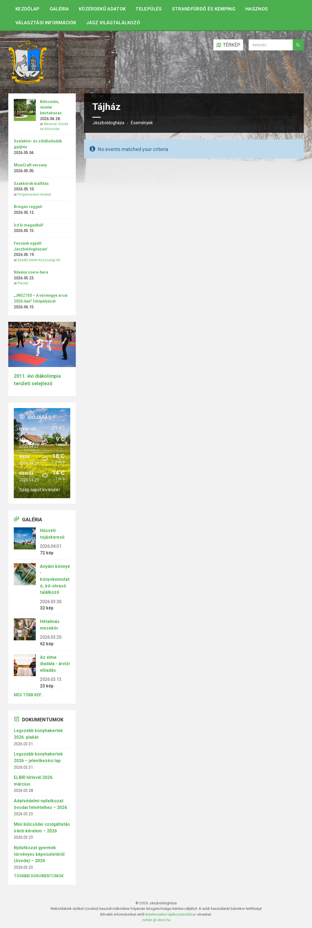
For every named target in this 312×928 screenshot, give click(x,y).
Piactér (23, 283)
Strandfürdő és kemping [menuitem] (203, 9)
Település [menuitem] (149, 9)
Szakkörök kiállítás (31, 183)
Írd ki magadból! (28, 225)
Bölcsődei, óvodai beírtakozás (51, 107)
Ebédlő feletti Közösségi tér (39, 260)
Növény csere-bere (31, 272)
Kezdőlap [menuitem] (27, 9)
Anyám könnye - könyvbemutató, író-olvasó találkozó (55, 579)
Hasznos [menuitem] (256, 9)
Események (142, 122)
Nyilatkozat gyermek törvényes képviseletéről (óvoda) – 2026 (39, 854)
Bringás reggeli (28, 206)
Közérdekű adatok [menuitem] (102, 9)
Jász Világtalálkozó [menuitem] (113, 22)
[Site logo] (27, 82)
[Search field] (276, 44)
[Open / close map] (228, 44)
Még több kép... (29, 695)
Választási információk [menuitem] (45, 22)
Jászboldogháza (108, 122)
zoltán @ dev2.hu (156, 920)
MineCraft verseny (30, 165)
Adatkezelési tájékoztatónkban (170, 914)
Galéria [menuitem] (59, 9)
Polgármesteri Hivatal (34, 194)
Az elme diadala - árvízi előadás (55, 664)
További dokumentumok (39, 876)
